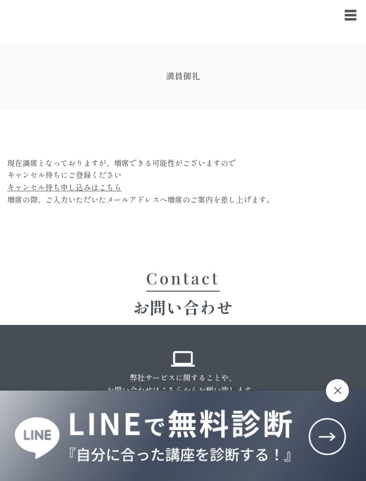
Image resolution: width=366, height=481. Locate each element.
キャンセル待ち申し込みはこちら (64, 187)
